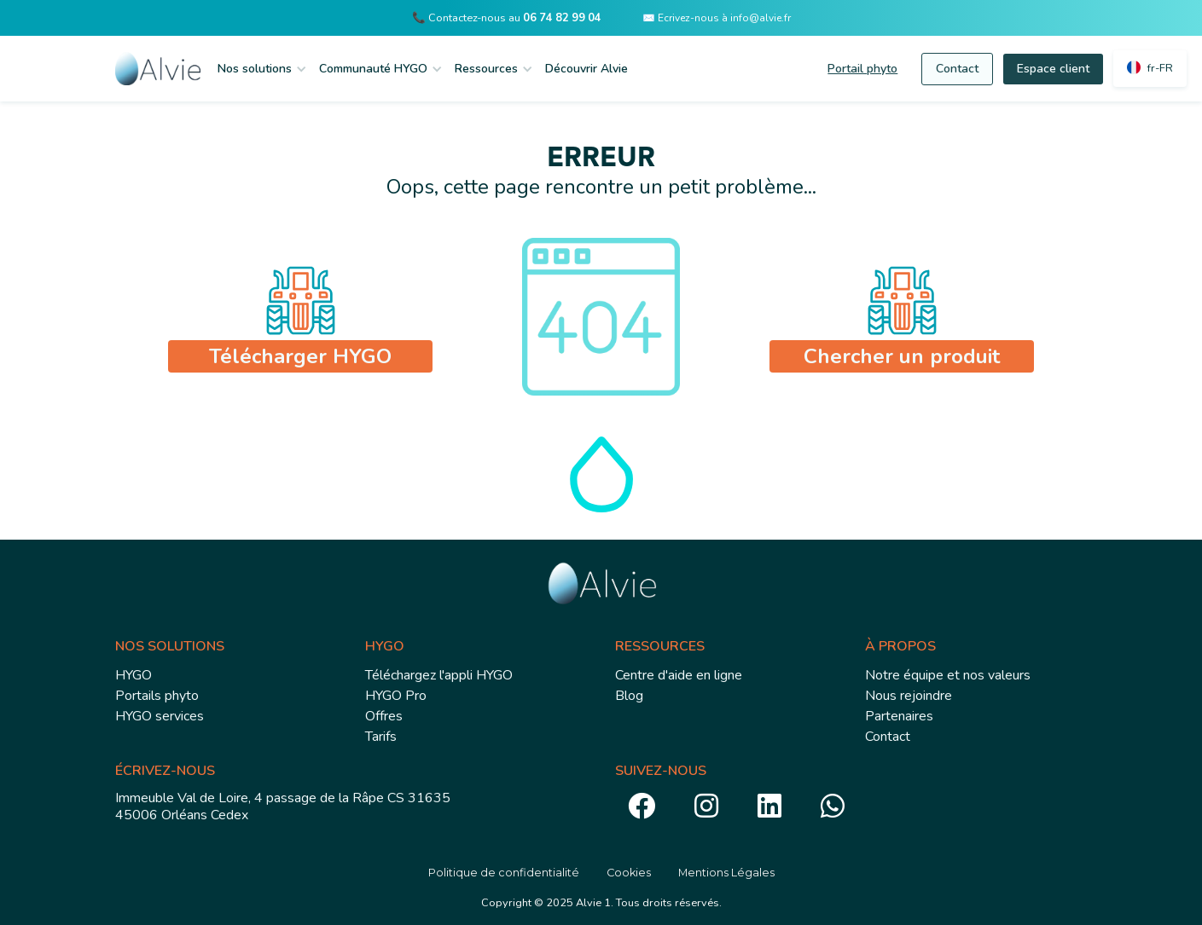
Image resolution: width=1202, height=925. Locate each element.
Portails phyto (157, 695)
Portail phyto (862, 69)
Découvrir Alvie (586, 69)
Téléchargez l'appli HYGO (439, 675)
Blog (629, 695)
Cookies (629, 872)
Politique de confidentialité (503, 872)
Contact (957, 69)
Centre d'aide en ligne (678, 675)
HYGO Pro (396, 695)
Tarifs (381, 736)
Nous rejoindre (908, 695)
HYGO (133, 675)
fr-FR (1160, 68)
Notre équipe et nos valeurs (948, 675)
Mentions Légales (726, 872)
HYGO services (159, 716)
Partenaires (899, 716)
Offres (384, 716)
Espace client (1053, 69)
